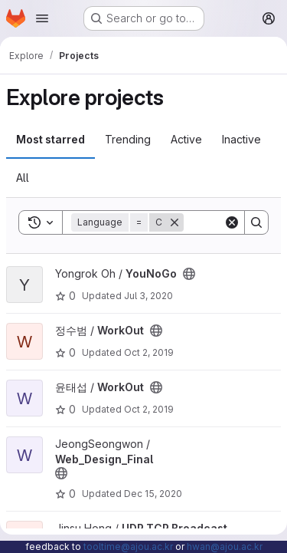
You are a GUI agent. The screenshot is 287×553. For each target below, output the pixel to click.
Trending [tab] (128, 139)
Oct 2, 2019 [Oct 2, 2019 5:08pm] (149, 352)
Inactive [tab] (241, 139)
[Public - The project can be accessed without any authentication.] (189, 274)
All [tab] (22, 177)
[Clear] (232, 222)
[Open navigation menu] (42, 18)
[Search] (256, 222)
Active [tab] (186, 139)
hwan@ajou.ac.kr (225, 546)
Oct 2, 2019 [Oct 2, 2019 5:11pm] (149, 409)
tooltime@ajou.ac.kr (128, 546)
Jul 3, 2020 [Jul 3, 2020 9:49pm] (148, 295)
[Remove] (174, 222)
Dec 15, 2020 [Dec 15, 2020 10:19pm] (153, 493)
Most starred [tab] (50, 139)
